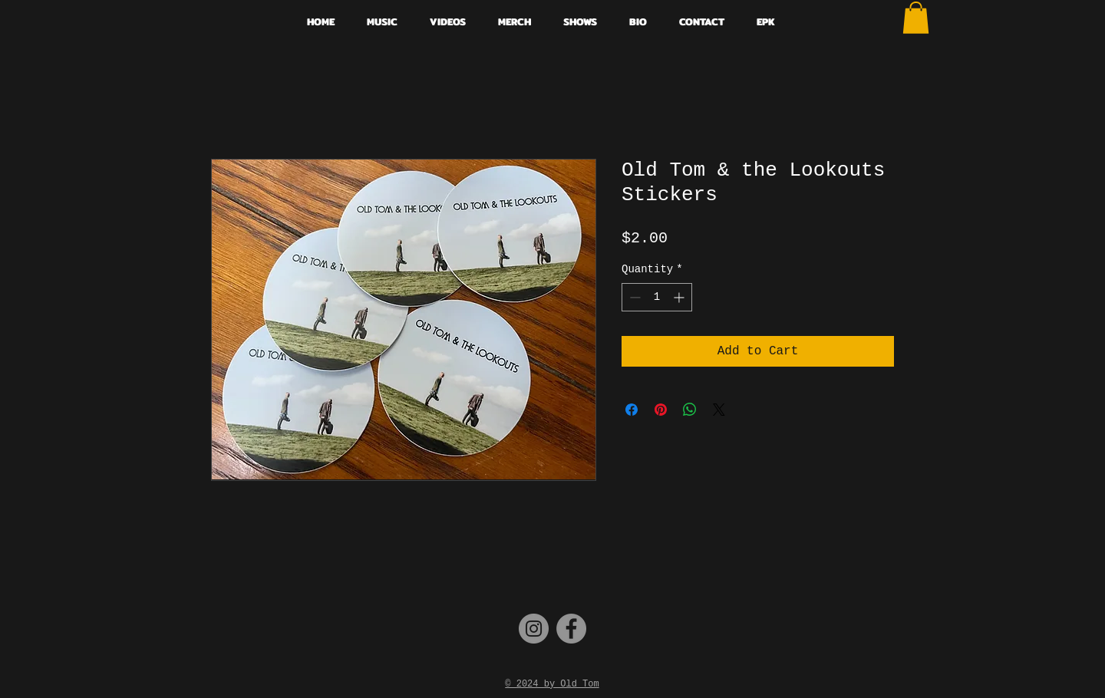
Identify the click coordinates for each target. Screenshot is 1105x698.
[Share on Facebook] (631, 409)
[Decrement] (633, 297)
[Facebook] (571, 629)
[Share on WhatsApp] (690, 409)
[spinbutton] (657, 297)
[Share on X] (719, 409)
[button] (915, 18)
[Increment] (680, 297)
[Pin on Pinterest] (660, 409)
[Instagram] (534, 629)
